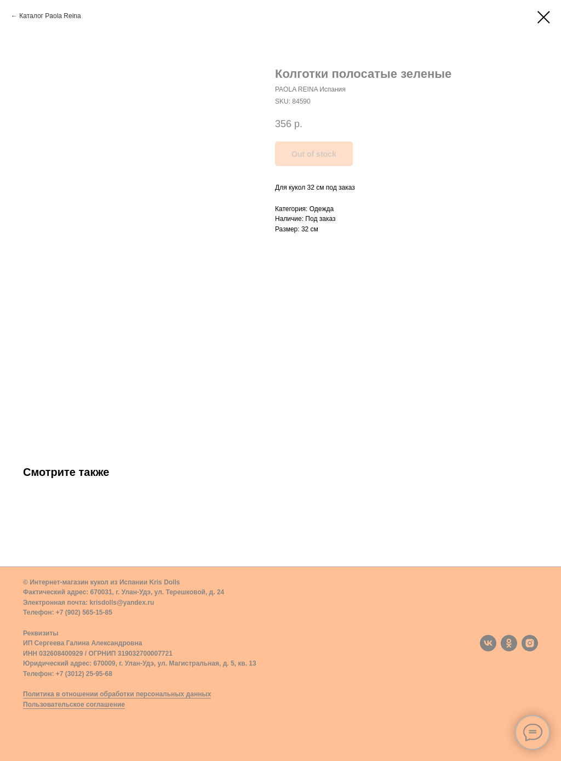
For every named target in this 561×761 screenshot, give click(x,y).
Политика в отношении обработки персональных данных (117, 694)
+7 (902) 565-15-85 (84, 612)
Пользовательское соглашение (74, 704)
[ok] (509, 643)
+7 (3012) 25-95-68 (84, 674)
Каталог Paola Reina (50, 16)
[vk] (488, 643)
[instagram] (530, 643)
